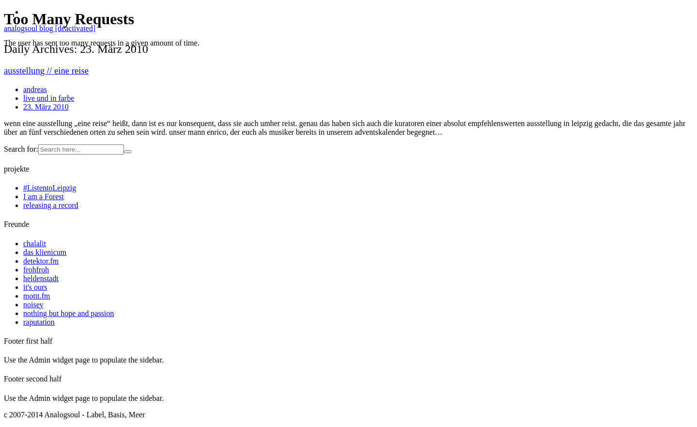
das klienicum (44, 252)
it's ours (35, 287)
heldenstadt (41, 278)
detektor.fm (41, 261)
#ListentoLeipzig (49, 188)
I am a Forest (43, 196)
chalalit (34, 243)
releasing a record (50, 205)
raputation (39, 322)
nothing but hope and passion (68, 313)
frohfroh (36, 270)
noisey (33, 304)
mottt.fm (36, 296)
